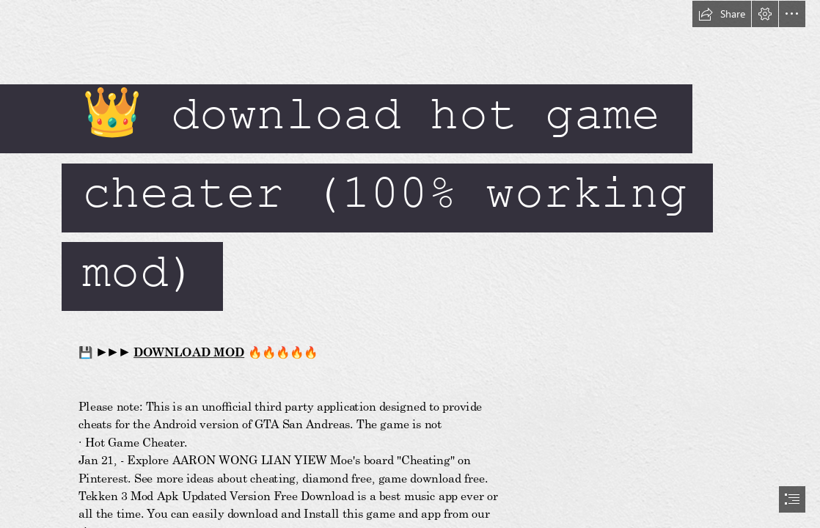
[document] (410, 264)
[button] (721, 14)
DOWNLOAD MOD (188, 352)
